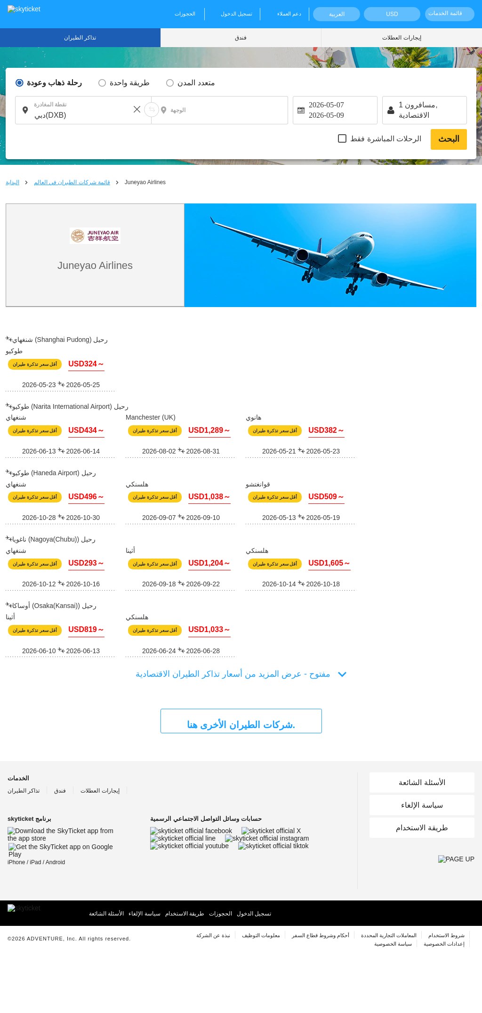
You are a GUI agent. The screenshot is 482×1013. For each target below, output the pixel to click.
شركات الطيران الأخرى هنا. (241, 725)
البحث (448, 139)
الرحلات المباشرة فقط (385, 139)
